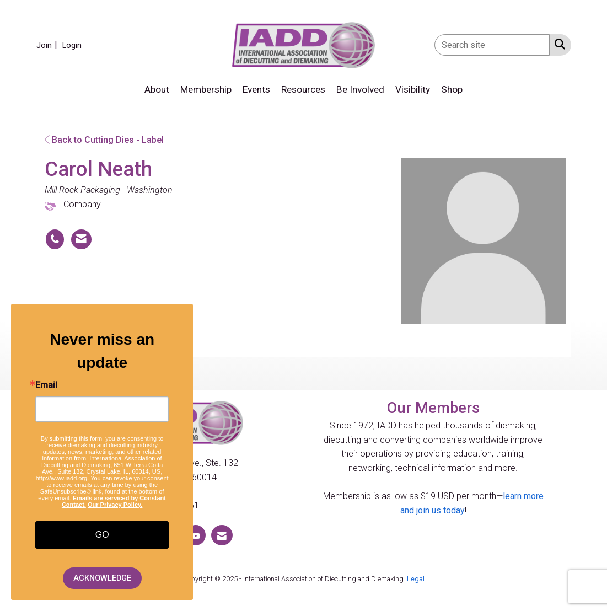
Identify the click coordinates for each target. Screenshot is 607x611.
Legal (416, 579)
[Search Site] (558, 44)
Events (256, 89)
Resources (303, 89)
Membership (206, 89)
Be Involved (360, 89)
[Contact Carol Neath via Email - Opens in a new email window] (81, 239)
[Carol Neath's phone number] (55, 239)
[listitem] (48, 45)
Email (46, 385)
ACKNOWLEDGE (102, 578)
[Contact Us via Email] (222, 535)
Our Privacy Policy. (115, 504)
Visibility (412, 89)
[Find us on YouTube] (196, 535)
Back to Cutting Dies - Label (104, 140)
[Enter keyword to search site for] (492, 45)
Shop (452, 89)
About (156, 89)
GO (102, 534)
